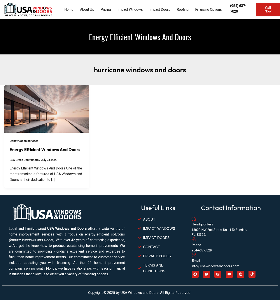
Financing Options (208, 9)
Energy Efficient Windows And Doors (46, 149)
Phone (196, 244)
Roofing (183, 9)
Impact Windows (130, 9)
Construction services (24, 141)
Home (69, 9)
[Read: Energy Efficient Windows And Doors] (46, 108)
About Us (87, 9)
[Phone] (194, 239)
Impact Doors (159, 9)
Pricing (106, 9)
